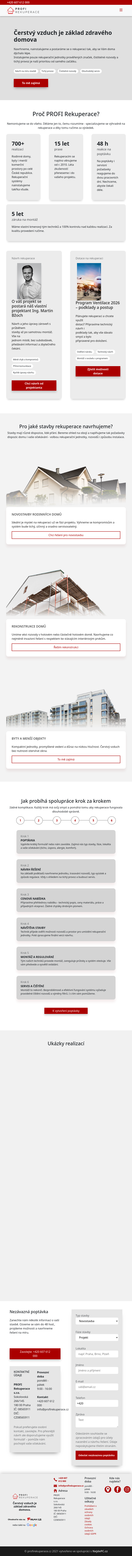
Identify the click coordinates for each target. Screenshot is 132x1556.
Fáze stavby (83, 1332)
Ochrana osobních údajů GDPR (90, 1530)
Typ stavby (82, 1315)
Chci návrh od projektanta (34, 385)
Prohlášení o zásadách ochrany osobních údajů (91, 1512)
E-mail (80, 1381)
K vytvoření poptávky (66, 1011)
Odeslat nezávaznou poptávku (96, 1455)
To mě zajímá (31, 83)
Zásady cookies (88, 1523)
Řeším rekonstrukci (66, 647)
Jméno (80, 1365)
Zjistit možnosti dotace (97, 371)
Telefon (80, 1398)
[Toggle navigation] (121, 10)
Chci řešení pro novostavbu (65, 535)
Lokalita (81, 1348)
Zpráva (80, 1414)
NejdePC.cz (100, 1551)
